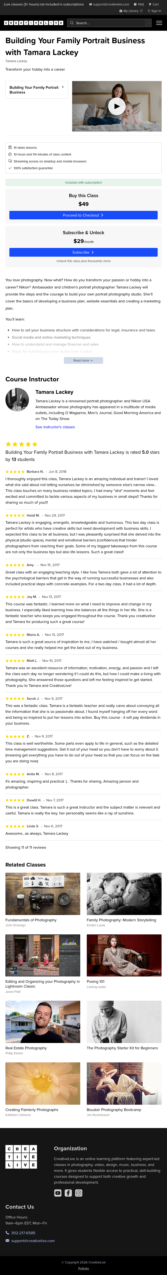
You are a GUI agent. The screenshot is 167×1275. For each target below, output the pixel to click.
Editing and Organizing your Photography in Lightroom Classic (42, 984)
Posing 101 (95, 981)
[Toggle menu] (159, 23)
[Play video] (117, 106)
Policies (83, 1268)
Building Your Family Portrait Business (34, 90)
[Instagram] (79, 1193)
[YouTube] (58, 1193)
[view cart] (155, 4)
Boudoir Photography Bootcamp (114, 1109)
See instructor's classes (55, 427)
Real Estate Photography (26, 1048)
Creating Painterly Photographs (31, 1109)
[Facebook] (68, 1193)
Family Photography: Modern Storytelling (121, 920)
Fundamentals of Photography (31, 920)
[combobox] (109, 23)
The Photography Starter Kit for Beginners (122, 1048)
